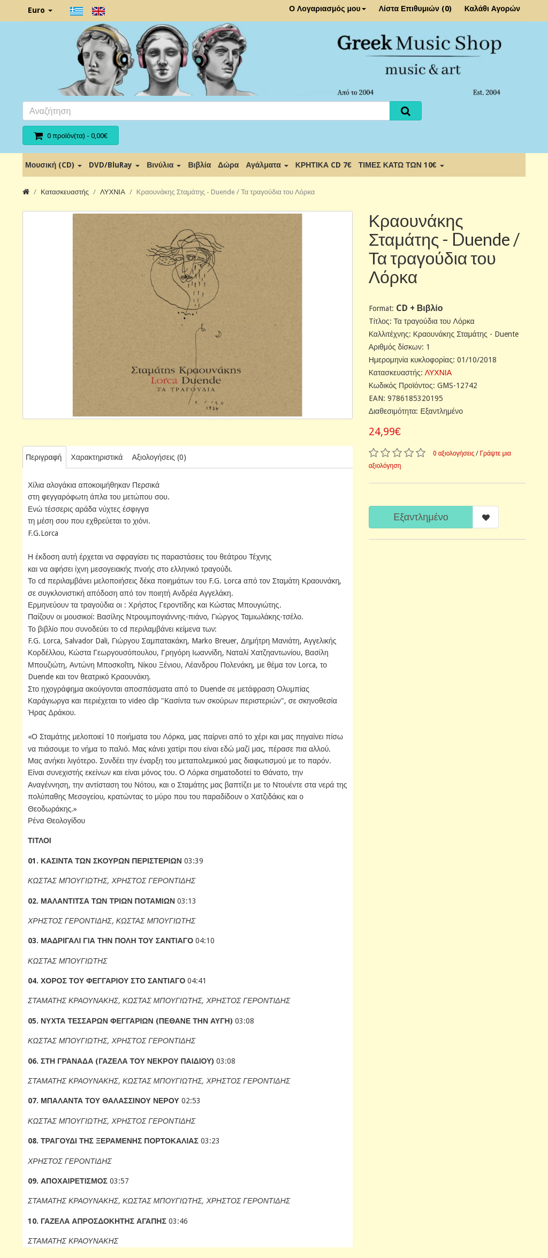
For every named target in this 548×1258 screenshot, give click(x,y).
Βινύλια (164, 165)
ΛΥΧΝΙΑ (112, 192)
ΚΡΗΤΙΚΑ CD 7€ (323, 165)
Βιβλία (199, 165)
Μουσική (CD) (53, 165)
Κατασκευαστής (65, 192)
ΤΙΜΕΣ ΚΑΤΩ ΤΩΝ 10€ (401, 165)
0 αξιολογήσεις (454, 453)
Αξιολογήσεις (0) (159, 457)
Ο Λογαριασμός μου (327, 8)
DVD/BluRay (114, 165)
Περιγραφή (44, 457)
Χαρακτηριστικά (97, 457)
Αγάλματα (267, 165)
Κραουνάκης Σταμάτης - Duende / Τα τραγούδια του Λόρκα (225, 192)
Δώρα (228, 165)
